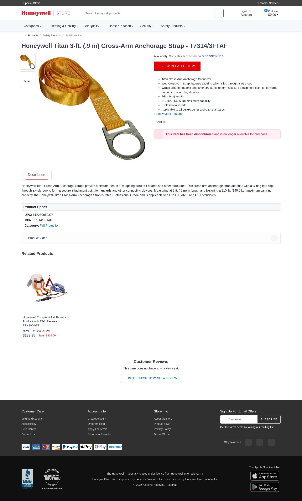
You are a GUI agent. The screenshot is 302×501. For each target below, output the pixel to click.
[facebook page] (248, 442)
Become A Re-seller (99, 434)
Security (145, 26)
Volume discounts (32, 418)
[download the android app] (264, 486)
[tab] (37, 175)
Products (33, 35)
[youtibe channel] (271, 442)
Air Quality (92, 26)
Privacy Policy (162, 429)
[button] (91, 108)
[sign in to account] (243, 13)
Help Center (29, 429)
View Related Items (177, 66)
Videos (160, 122)
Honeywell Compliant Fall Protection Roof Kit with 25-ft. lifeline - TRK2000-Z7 (46, 321)
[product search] (219, 13)
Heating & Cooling (63, 26)
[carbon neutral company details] (52, 479)
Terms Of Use (162, 434)
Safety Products (172, 26)
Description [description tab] (36, 175)
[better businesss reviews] (27, 479)
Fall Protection (74, 35)
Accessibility (29, 423)
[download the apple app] (264, 475)
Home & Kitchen (120, 26)
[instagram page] (259, 442)
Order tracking (96, 423)
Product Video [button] (152, 238)
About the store (163, 418)
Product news (162, 423)
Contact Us (28, 434)
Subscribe (269, 419)
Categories (30, 26)
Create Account (97, 418)
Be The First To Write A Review (151, 378)
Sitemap (172, 484)
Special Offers (31, 3)
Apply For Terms (97, 429)
